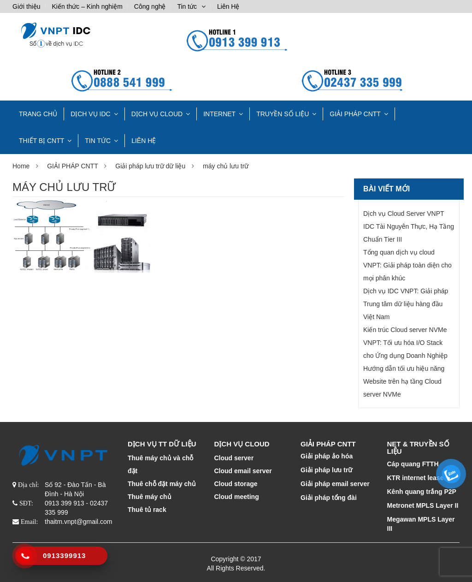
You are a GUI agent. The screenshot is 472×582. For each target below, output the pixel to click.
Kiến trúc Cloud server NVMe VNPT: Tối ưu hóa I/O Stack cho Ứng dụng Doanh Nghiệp (405, 342)
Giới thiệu (26, 6)
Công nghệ (150, 6)
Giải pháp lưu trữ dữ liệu (150, 166)
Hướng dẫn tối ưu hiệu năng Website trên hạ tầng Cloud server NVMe (403, 381)
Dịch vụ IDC (91, 114)
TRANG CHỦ (38, 114)
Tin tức (187, 6)
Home (21, 166)
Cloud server (234, 458)
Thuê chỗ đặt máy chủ (162, 483)
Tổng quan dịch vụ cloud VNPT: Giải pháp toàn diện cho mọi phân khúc (407, 265)
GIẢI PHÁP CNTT (355, 114)
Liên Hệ (228, 6)
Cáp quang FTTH (413, 464)
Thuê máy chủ (149, 496)
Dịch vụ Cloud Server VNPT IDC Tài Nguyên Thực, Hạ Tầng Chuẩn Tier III (408, 226)
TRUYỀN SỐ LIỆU (282, 114)
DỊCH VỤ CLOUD (157, 114)
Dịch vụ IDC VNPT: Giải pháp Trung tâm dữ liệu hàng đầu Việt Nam (405, 304)
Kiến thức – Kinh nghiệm (87, 6)
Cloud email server (243, 471)
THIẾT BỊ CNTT (41, 140)
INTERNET (219, 114)
